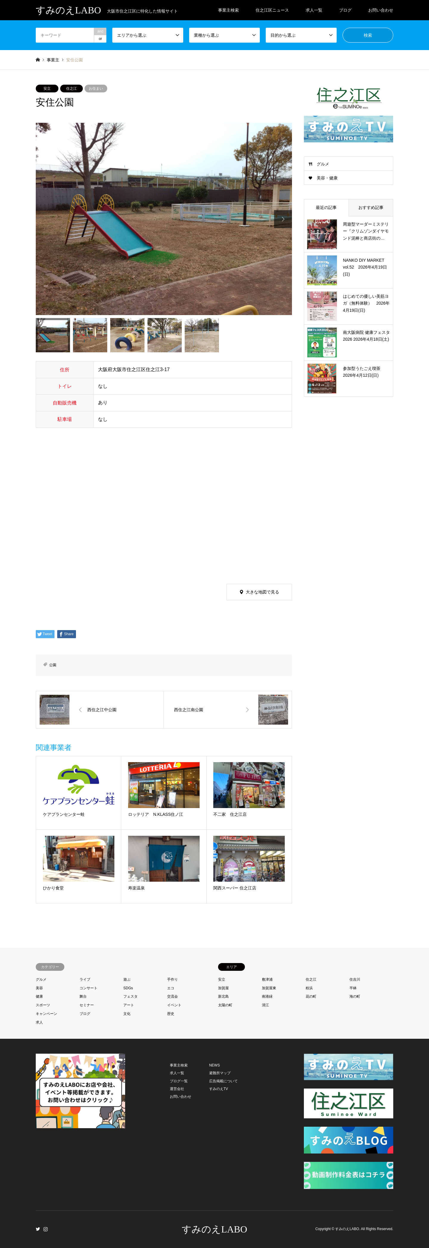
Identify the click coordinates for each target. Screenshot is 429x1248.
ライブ (85, 979)
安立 (47, 88)
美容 (39, 988)
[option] (164, 219)
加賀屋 (223, 988)
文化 (126, 1014)
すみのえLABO (214, 1229)
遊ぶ (126, 979)
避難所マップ (220, 1073)
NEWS (214, 1065)
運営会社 (177, 1089)
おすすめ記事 (370, 207)
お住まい (96, 88)
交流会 (172, 996)
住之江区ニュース (272, 10)
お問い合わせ (380, 10)
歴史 (170, 1014)
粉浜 (309, 988)
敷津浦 (267, 979)
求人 (39, 1022)
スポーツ (43, 1005)
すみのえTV (218, 1089)
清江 (265, 1005)
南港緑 (267, 996)
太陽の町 (225, 1005)
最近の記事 (326, 207)
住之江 (71, 88)
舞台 (83, 996)
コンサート (88, 988)
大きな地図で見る (262, 592)
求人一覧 (314, 10)
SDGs (128, 988)
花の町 (311, 996)
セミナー (87, 1005)
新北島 (223, 996)
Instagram (45, 1229)
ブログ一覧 (179, 1081)
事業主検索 (228, 10)
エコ (170, 988)
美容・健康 (327, 178)
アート (128, 1005)
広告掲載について (223, 1081)
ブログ (345, 10)
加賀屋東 (269, 988)
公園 (52, 665)
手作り (172, 979)
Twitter (38, 1229)
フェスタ (130, 996)
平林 (353, 988)
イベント (174, 1005)
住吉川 (354, 979)
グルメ (323, 164)
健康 (39, 996)
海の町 (354, 996)
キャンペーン (46, 1014)
